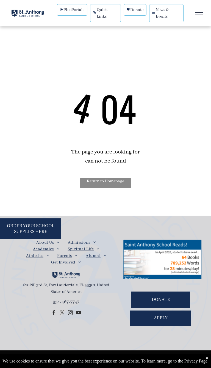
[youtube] (78, 313)
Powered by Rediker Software (139, 359)
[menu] (199, 15)
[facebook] (53, 313)
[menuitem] (47, 242)
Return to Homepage (105, 181)
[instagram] (70, 313)
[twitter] (62, 313)
